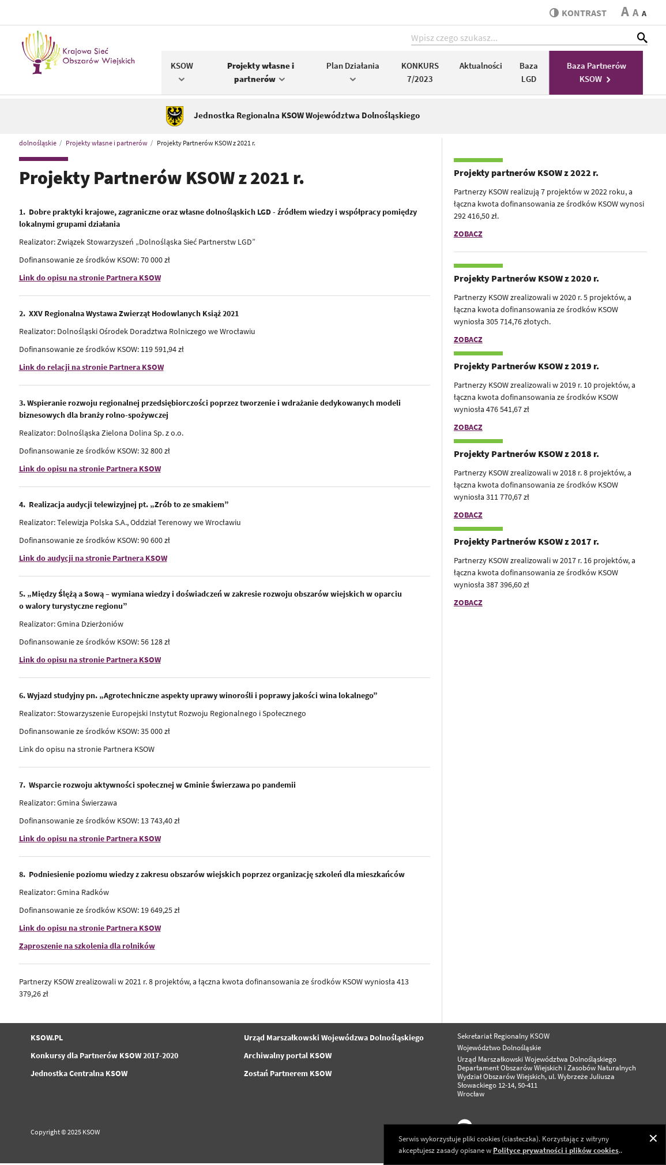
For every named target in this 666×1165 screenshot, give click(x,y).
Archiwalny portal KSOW (288, 1057)
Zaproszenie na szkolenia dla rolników (87, 947)
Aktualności (485, 67)
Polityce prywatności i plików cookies (556, 1150)
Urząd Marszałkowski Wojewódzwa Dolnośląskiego (334, 1039)
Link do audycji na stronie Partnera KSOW (93, 560)
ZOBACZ (468, 235)
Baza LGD (533, 74)
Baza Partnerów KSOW (600, 74)
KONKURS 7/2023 (424, 74)
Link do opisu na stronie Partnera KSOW (90, 279)
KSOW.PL (47, 1039)
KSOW (186, 73)
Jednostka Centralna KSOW (79, 1075)
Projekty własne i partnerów (264, 74)
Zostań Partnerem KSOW (288, 1075)
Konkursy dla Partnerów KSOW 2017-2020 (104, 1057)
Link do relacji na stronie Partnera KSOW (91, 369)
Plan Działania (356, 73)
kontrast (577, 12)
